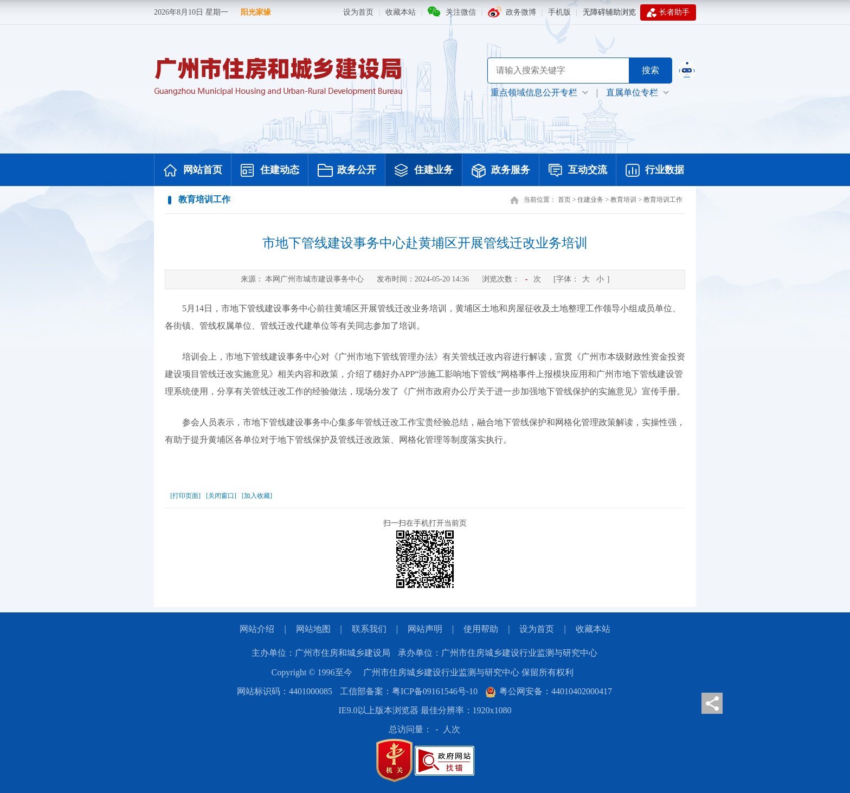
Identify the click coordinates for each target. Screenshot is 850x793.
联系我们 (369, 629)
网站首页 (193, 171)
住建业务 (424, 171)
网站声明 (425, 629)
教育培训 (623, 199)
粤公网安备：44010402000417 (548, 691)
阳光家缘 (256, 12)
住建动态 (270, 171)
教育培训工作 (662, 199)
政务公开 (347, 171)
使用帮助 (480, 629)
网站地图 (313, 629)
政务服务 (501, 171)
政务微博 (521, 12)
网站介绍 (257, 629)
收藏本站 (400, 12)
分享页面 (712, 703)
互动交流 (578, 171)
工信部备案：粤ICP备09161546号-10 (409, 691)
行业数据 (655, 171)
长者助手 (668, 12)
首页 (564, 199)
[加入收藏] (257, 496)
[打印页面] (185, 496)
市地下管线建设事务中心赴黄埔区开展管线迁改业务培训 (425, 243)
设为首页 (358, 12)
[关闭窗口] (221, 496)
